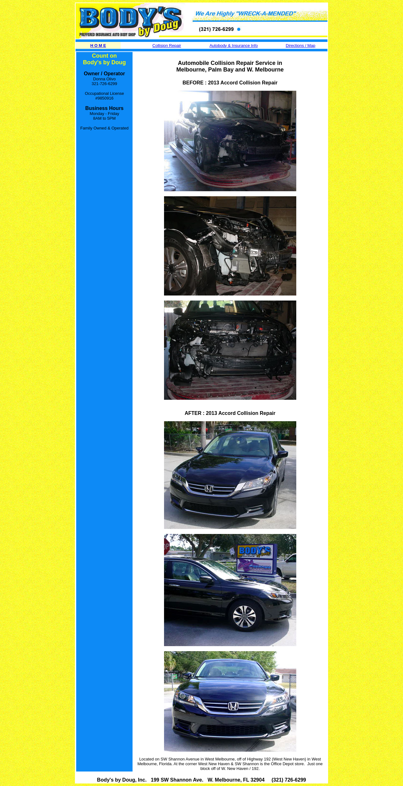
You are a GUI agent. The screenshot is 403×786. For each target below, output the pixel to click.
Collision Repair (166, 45)
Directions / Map (300, 45)
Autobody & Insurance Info (233, 45)
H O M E (98, 45)
